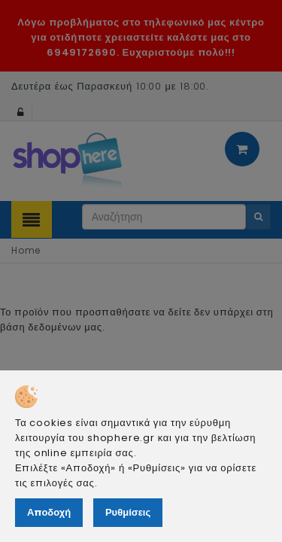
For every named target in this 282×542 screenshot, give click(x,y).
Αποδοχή (49, 512)
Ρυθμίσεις (127, 512)
